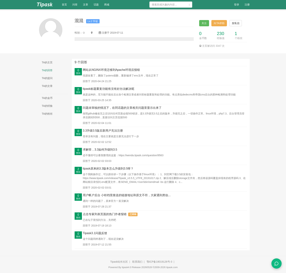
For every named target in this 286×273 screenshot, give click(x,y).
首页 (66, 4)
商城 (106, 4)
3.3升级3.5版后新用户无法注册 (103, 130)
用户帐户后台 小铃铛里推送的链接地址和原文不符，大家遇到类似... (127, 195)
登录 (236, 4)
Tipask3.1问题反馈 (95, 233)
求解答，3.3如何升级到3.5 (100, 149)
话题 (96, 4)
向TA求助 (219, 23)
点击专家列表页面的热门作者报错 (105, 214)
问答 (75, 4)
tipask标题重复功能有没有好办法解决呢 (108, 88)
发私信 (235, 23)
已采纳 (133, 214)
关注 (204, 23)
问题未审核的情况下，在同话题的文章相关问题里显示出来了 (122, 107)
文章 (85, 4)
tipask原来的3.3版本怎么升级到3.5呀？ (108, 168)
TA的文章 (47, 85)
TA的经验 (47, 105)
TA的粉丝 (47, 113)
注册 (247, 4)
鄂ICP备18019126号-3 (159, 261)
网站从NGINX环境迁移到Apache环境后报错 (111, 69)
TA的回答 (47, 70)
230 (220, 33)
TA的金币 (47, 98)
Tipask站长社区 (119, 261)
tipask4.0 (126, 267)
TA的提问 (47, 78)
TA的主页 (47, 62)
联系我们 (137, 261)
